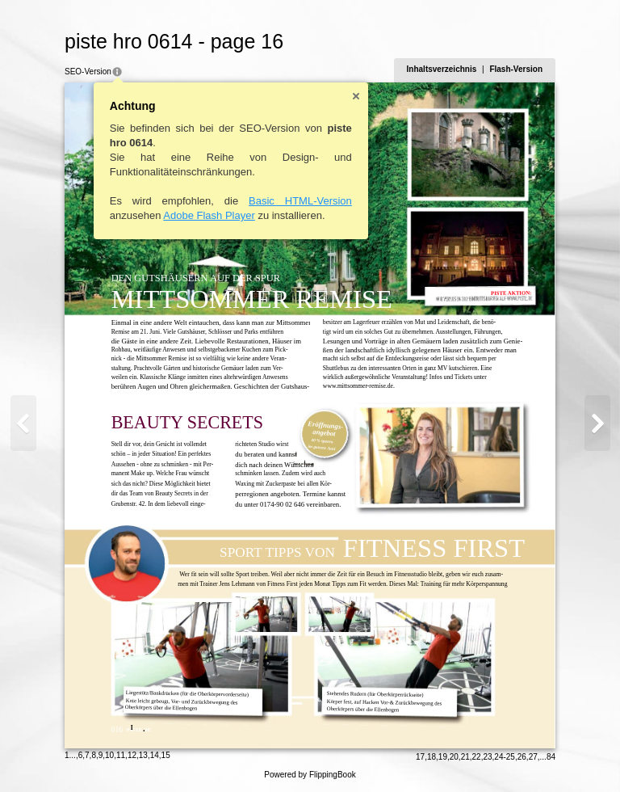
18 (431, 756)
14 (154, 755)
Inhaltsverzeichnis (442, 69)
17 (420, 756)
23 (487, 756)
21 (465, 756)
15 (165, 755)
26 (521, 756)
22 (476, 756)
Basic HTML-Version (300, 201)
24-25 (504, 756)
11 (120, 755)
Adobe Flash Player (208, 215)
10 (109, 755)
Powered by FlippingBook (309, 774)
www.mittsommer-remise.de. (359, 386)
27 (533, 756)
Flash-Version (515, 69)
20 (454, 756)
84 (551, 756)
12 (132, 755)
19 (442, 756)
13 (143, 755)
